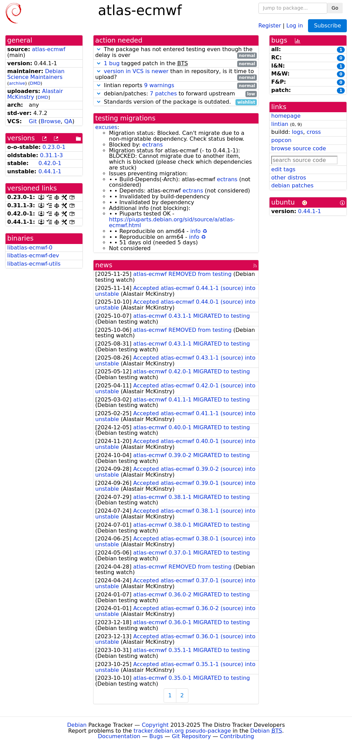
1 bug (112, 63)
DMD (35, 83)
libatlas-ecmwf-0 (30, 247)
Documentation (119, 736)
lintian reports (176, 86)
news (103, 265)
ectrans (152, 144)
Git (33, 121)
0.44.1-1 (50, 171)
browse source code (298, 148)
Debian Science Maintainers (36, 74)
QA (68, 121)
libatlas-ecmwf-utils (33, 263)
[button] (98, 49)
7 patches (163, 93)
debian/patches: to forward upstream (176, 94)
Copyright (155, 725)
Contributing (237, 736)
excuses (106, 127)
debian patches (292, 185)
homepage (285, 116)
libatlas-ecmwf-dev (33, 255)
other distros (288, 177)
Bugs (156, 736)
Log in (294, 25)
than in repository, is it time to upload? (176, 74)
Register (269, 25)
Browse (50, 121)
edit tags (283, 169)
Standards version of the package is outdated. (176, 102)
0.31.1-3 (51, 155)
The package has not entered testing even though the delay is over (176, 52)
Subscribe (327, 25)
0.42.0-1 (50, 163)
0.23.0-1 (54, 147)
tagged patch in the (176, 64)
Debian (77, 725)
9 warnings (159, 85)
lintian (279, 124)
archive (17, 83)
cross (314, 132)
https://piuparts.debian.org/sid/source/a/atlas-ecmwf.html (172, 222)
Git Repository (191, 736)
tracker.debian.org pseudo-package (182, 730)
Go (335, 8)
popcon (281, 140)
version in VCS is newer (136, 71)
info (195, 231)
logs (297, 132)
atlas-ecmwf (48, 49)
